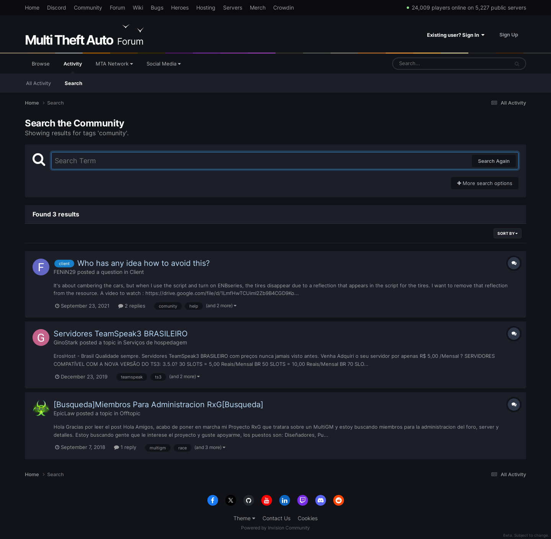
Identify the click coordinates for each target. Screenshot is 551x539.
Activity (73, 67)
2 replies (131, 306)
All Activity (38, 83)
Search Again (494, 161)
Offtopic (130, 413)
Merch (258, 7)
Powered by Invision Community (275, 528)
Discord (56, 7)
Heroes (180, 7)
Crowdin (283, 7)
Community (88, 7)
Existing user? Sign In (455, 35)
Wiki (138, 7)
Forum (117, 7)
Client (137, 272)
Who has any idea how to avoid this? (143, 263)
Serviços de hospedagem (155, 342)
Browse (41, 64)
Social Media (164, 64)
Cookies (308, 518)
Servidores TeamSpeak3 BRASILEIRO (120, 333)
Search (73, 83)
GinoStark (66, 342)
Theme (244, 518)
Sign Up (508, 34)
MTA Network (114, 64)
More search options (484, 183)
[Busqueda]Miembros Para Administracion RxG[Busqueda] (158, 404)
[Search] (430, 63)
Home (32, 7)
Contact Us (276, 518)
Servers (232, 7)
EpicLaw (64, 413)
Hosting (205, 7)
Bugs (157, 7)
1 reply (125, 447)
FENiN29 (65, 272)
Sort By (507, 233)
